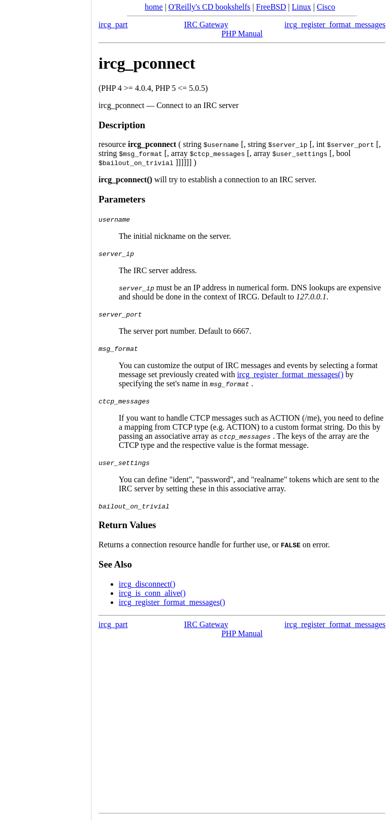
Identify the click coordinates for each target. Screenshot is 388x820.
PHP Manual (242, 33)
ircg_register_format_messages (334, 24)
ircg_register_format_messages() (290, 374)
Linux (301, 7)
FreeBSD (271, 7)
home (154, 7)
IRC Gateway (206, 24)
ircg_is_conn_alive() (152, 593)
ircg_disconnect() (147, 584)
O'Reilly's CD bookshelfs (209, 7)
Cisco (326, 7)
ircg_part (113, 24)
